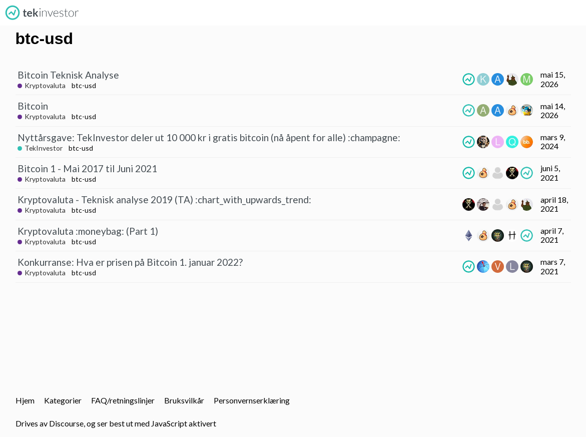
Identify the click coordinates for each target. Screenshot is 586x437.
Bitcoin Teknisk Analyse (68, 75)
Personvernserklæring (252, 400)
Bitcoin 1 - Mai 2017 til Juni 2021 (87, 168)
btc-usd (84, 85)
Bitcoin (33, 106)
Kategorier (63, 400)
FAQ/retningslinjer (123, 400)
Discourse (66, 423)
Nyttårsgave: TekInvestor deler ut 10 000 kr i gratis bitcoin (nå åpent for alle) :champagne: (209, 137)
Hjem (25, 400)
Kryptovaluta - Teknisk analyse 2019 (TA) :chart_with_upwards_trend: (164, 199)
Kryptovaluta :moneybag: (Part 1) (88, 231)
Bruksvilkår (184, 400)
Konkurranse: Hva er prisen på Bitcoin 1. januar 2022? (130, 262)
